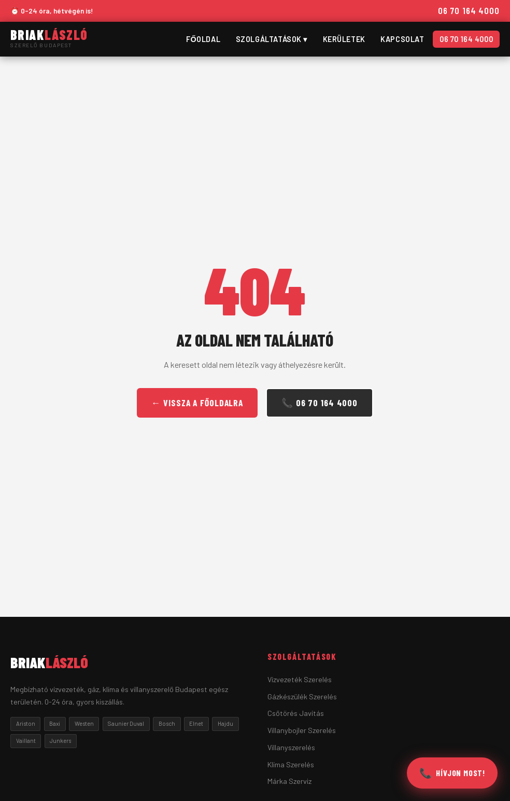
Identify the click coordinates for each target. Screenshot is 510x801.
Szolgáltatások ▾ (271, 39)
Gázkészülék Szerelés (302, 696)
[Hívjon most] (452, 773)
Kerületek (344, 39)
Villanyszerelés (291, 747)
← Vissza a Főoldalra (197, 402)
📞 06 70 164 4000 (319, 402)
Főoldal (203, 39)
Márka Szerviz (289, 781)
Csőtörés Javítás (295, 713)
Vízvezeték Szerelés (299, 679)
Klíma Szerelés (290, 764)
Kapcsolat (402, 39)
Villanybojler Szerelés (301, 730)
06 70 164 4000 (469, 10)
